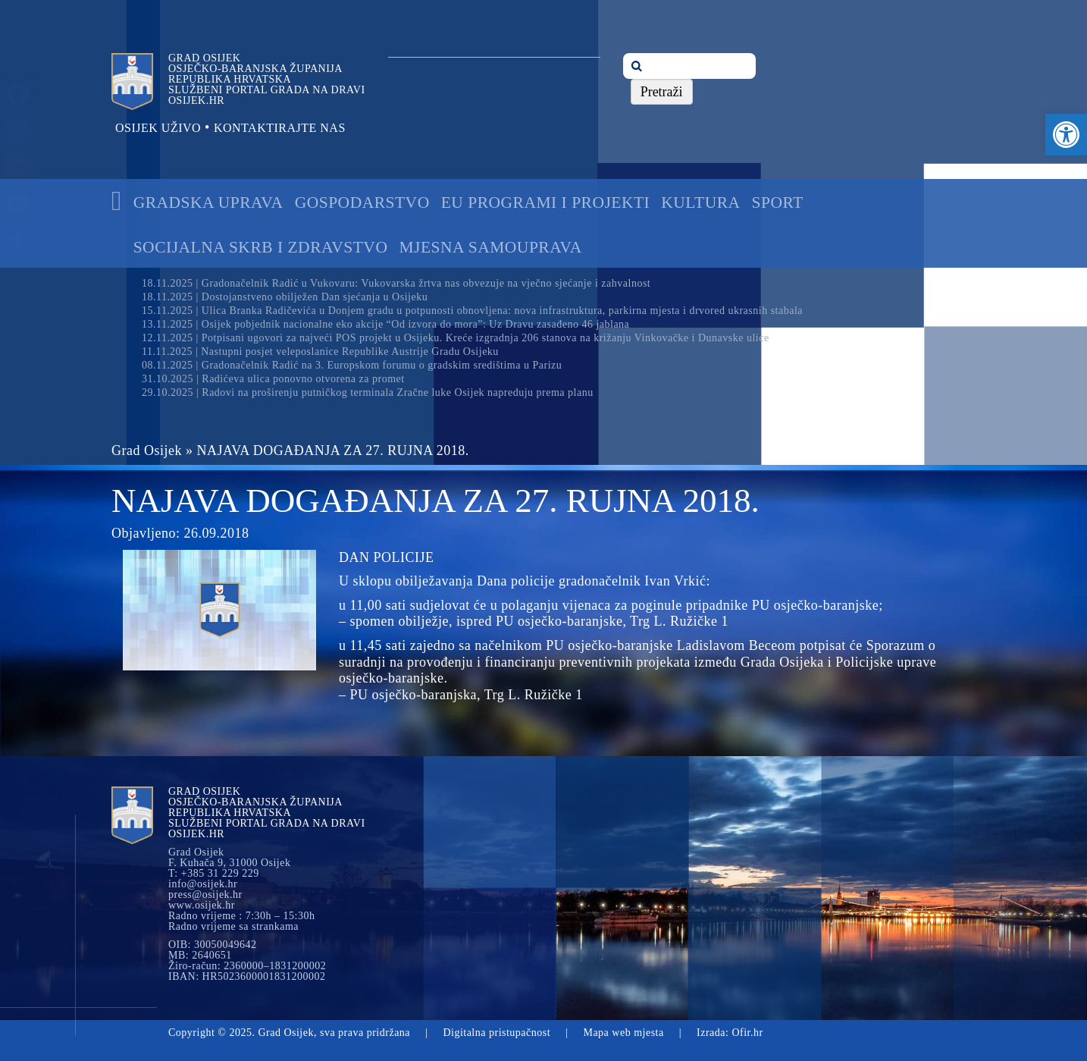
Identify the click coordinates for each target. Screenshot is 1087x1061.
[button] (1066, 134)
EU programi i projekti (545, 202)
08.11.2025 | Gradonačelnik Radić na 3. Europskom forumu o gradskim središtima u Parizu (352, 365)
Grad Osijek (146, 450)
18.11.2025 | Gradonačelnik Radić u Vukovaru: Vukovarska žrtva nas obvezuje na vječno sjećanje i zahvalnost (396, 283)
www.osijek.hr (201, 905)
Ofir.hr (747, 1032)
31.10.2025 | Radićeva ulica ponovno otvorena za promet (273, 379)
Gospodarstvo (362, 202)
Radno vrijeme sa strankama (233, 926)
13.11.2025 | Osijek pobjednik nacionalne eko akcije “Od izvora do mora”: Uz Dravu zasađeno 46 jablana (385, 324)
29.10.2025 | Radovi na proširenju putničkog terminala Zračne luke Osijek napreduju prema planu (368, 392)
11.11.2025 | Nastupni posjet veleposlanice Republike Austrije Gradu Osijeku (320, 351)
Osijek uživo (158, 127)
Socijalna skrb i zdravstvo (260, 247)
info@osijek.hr (202, 884)
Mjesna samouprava (490, 247)
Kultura (700, 202)
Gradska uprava (208, 202)
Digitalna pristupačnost (496, 1032)
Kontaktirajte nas (280, 127)
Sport (778, 202)
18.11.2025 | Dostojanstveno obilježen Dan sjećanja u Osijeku (285, 297)
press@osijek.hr (205, 895)
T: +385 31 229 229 (213, 873)
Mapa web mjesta (623, 1032)
